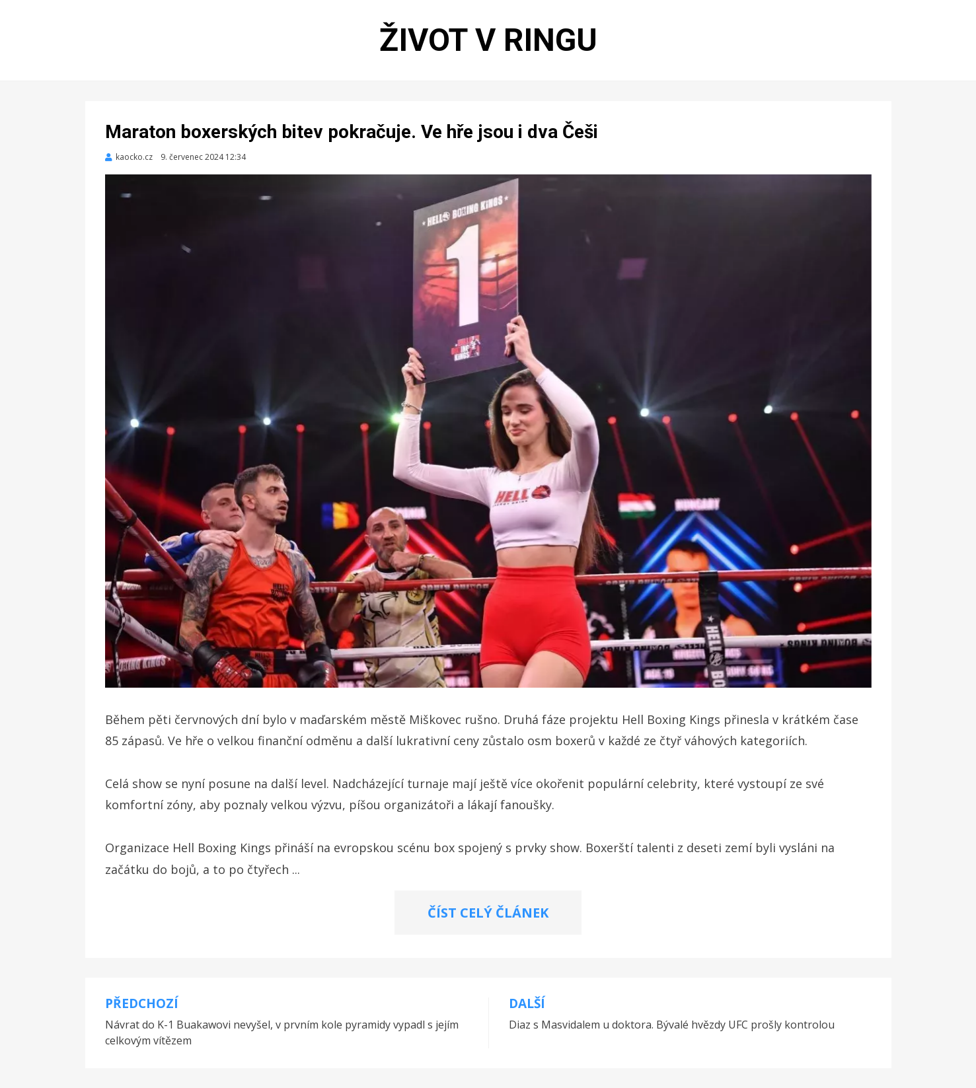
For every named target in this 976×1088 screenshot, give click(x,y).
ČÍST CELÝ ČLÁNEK (488, 913)
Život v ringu (488, 40)
